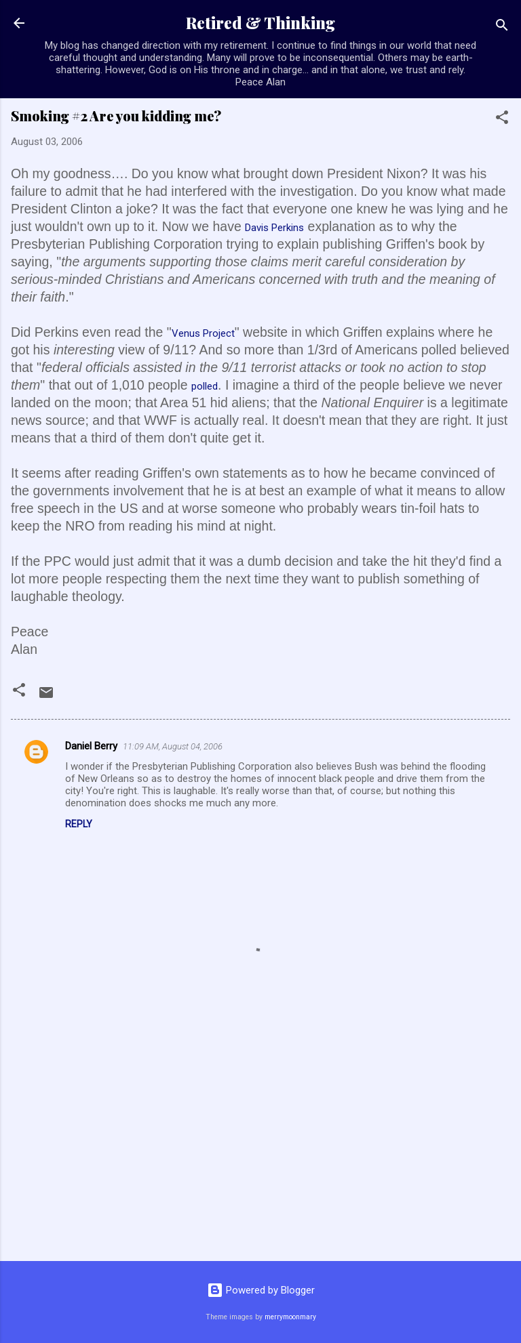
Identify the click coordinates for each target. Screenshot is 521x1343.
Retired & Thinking (260, 22)
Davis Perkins (274, 228)
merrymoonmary (290, 1317)
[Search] (502, 27)
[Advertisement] (260, 1144)
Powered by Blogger (261, 1290)
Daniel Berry (91, 746)
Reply (78, 824)
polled (204, 386)
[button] (502, 119)
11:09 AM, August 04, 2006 (173, 746)
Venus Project (203, 333)
